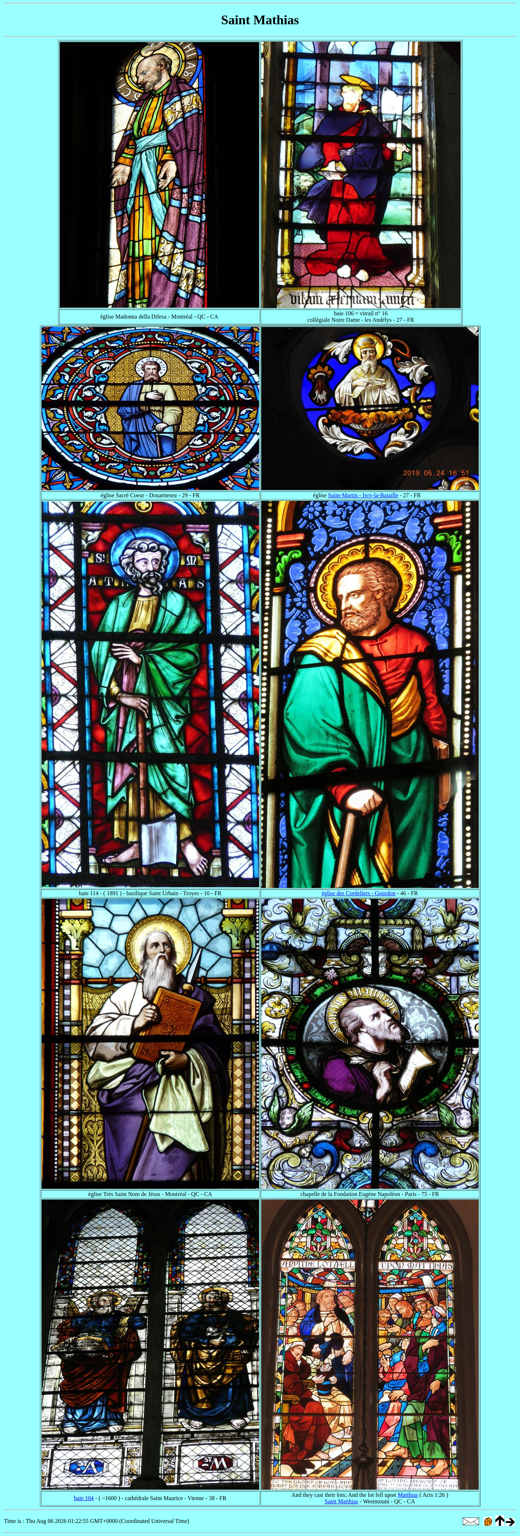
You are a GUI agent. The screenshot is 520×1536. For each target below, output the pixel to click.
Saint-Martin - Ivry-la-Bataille (363, 495)
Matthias (408, 1495)
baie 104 (84, 1498)
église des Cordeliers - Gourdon (359, 893)
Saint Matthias (341, 1501)
